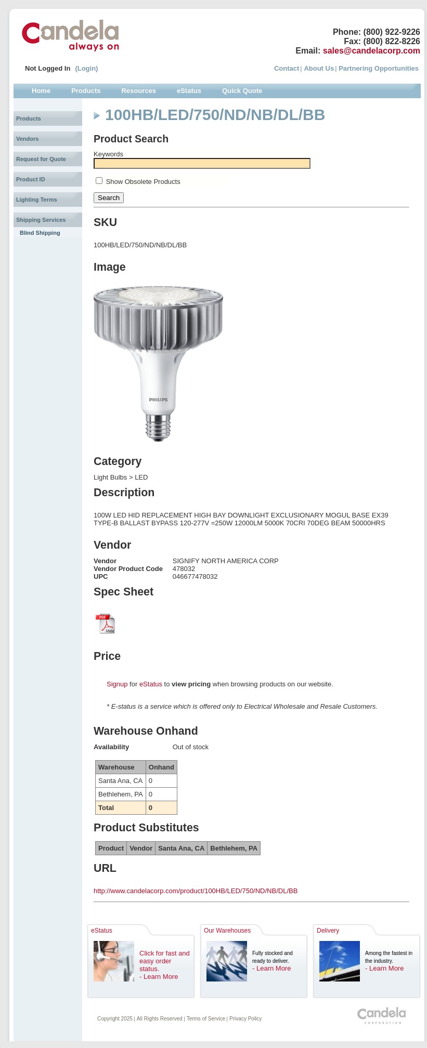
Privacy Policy (245, 1019)
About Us (319, 68)
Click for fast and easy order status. (164, 961)
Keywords (108, 154)
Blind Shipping (40, 233)
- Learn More (158, 976)
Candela (70, 35)
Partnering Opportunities (379, 68)
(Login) (86, 68)
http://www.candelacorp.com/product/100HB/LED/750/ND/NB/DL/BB (195, 891)
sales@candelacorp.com (371, 50)
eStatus (150, 684)
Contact (286, 68)
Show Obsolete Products (143, 181)
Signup (117, 684)
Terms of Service (206, 1019)
